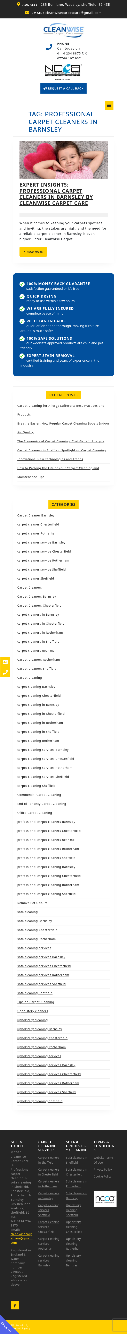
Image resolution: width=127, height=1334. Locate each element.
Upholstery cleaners (32, 1011)
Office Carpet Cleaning (34, 813)
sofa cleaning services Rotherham (43, 975)
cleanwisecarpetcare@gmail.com (73, 12)
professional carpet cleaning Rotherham (48, 885)
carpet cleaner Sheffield (35, 578)
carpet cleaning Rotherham (38, 741)
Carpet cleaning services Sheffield (48, 1210)
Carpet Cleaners (29, 587)
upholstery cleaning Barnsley (39, 1029)
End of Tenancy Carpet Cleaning (41, 804)
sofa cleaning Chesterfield (37, 930)
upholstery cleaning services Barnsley (46, 1065)
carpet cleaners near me (36, 650)
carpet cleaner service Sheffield (41, 569)
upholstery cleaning (32, 1020)
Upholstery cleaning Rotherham (73, 1243)
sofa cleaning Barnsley (34, 921)
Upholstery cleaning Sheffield (73, 1210)
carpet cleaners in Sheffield (38, 641)
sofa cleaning (27, 912)
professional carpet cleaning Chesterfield (49, 876)
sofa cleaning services (34, 948)
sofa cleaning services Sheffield (41, 984)
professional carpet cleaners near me (46, 840)
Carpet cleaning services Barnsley (48, 1260)
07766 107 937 (69, 58)
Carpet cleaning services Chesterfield (48, 1227)
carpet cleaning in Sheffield (38, 732)
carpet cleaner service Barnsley (41, 542)
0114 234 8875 (69, 53)
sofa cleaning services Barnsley (41, 957)
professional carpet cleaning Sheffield (46, 894)
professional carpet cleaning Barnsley (46, 867)
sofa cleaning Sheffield (35, 993)
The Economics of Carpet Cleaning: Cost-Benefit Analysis (60, 441)
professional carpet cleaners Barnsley (46, 822)
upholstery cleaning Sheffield (40, 1101)
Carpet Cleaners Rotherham (38, 659)
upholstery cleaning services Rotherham (48, 1083)
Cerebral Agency (20, 1328)
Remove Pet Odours (32, 903)
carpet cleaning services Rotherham (45, 768)
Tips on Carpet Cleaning (35, 1002)
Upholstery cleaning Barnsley (73, 1260)
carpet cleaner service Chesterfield (44, 551)
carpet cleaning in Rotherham (40, 723)
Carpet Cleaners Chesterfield (39, 605)
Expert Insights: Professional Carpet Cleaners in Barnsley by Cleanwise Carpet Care (56, 193)
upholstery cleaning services (39, 1056)
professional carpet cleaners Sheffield (46, 858)
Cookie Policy (102, 1176)
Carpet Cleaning (29, 677)
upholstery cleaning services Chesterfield (49, 1074)
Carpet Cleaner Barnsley (36, 515)
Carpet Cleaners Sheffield (37, 668)
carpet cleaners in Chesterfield (41, 623)
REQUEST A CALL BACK (65, 90)
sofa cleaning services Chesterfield (44, 966)
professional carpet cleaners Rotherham (48, 849)
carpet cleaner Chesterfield (38, 524)
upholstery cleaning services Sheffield (46, 1092)
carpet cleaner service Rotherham (43, 560)
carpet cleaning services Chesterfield (45, 759)
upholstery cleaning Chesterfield (42, 1038)
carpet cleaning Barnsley (36, 687)
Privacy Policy (103, 1169)
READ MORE (35, 253)
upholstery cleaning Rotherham (41, 1047)
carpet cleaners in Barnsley (38, 614)
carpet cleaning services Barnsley (43, 750)
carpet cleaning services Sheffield (43, 777)
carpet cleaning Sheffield (36, 786)
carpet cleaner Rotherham (37, 533)
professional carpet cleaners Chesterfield (49, 831)
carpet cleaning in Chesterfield (41, 714)
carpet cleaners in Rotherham (40, 632)
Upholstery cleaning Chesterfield (74, 1227)
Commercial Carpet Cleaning (39, 795)
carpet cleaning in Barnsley (38, 705)
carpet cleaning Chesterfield (39, 696)
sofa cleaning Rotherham (36, 939)
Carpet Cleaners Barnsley (36, 596)
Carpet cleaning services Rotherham (48, 1243)
